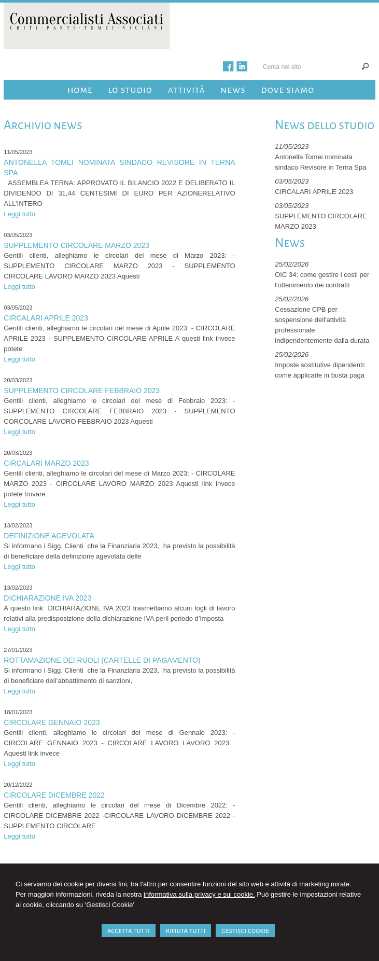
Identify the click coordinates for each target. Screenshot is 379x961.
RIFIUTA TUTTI (186, 931)
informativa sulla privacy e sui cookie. (199, 894)
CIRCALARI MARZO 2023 (46, 463)
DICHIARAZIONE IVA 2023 (47, 598)
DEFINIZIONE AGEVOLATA (49, 536)
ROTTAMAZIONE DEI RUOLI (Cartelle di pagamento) (102, 660)
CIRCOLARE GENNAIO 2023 (52, 722)
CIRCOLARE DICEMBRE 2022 (54, 795)
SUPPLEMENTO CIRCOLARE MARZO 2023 (76, 245)
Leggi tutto (19, 214)
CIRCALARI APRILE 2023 (46, 318)
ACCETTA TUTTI (128, 931)
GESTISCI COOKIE (245, 931)
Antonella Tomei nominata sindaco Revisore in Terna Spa (119, 167)
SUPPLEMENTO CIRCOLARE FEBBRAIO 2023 (82, 390)
